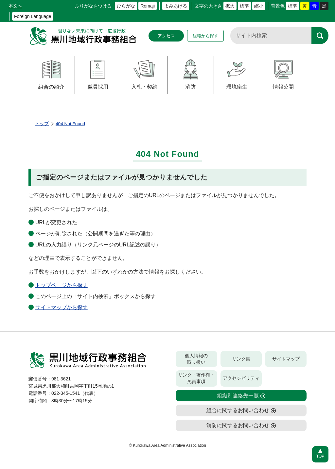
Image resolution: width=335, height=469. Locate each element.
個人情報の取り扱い (196, 359)
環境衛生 (236, 74)
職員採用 (97, 74)
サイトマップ (286, 358)
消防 (190, 74)
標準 (244, 5)
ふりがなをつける (93, 5)
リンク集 (241, 358)
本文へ (15, 5)
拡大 (230, 5)
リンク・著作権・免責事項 (196, 378)
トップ (42, 123)
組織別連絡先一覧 (238, 395)
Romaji (147, 5)
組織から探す (205, 35)
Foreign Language (32, 16)
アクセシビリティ (241, 378)
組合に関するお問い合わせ (237, 410)
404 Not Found (70, 123)
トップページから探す (61, 285)
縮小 (258, 5)
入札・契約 (144, 74)
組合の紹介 (51, 74)
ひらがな (126, 5)
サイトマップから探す (61, 307)
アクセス (166, 35)
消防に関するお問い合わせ (237, 425)
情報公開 (283, 74)
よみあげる (175, 5)
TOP (320, 456)
